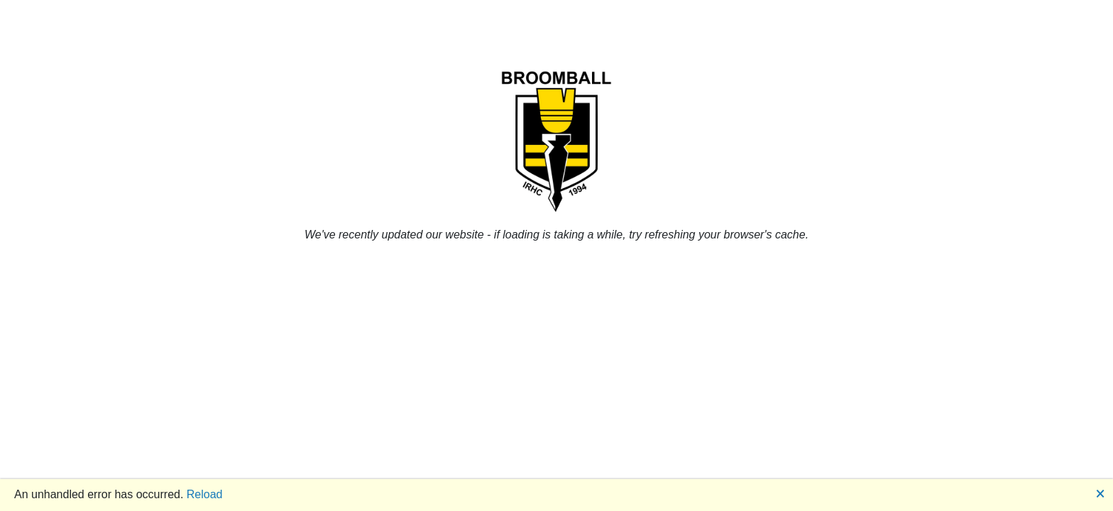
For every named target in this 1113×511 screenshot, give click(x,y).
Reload (205, 494)
